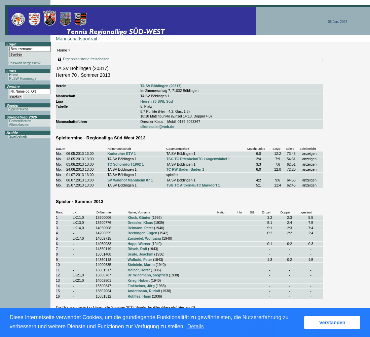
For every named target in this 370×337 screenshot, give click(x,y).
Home (62, 50)
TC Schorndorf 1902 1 (125, 164)
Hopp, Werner (138, 244)
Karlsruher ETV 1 (121, 154)
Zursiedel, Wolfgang (144, 238)
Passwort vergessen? (24, 63)
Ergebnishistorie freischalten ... (88, 59)
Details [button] (195, 326)
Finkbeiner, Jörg (141, 286)
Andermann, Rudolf (143, 291)
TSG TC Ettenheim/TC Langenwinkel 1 (198, 159)
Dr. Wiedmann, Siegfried (147, 275)
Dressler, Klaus (140, 223)
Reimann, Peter (140, 228)
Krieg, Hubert (138, 280)
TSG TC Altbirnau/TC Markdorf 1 (193, 185)
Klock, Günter (138, 218)
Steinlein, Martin (141, 265)
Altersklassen (19, 125)
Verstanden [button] (332, 322)
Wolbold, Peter (139, 260)
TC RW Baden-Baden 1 (185, 169)
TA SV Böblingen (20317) (160, 86)
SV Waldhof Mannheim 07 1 (130, 180)
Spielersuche (19, 109)
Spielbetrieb (18, 136)
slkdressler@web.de (157, 127)
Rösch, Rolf (137, 249)
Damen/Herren (20, 121)
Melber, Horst (138, 270)
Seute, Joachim (140, 254)
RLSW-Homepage (22, 78)
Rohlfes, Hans (139, 296)
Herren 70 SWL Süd (156, 101)
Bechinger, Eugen (142, 233)
